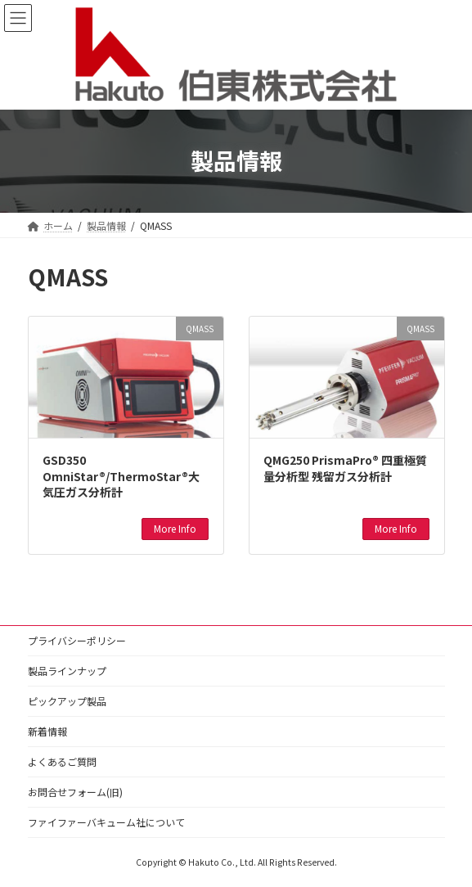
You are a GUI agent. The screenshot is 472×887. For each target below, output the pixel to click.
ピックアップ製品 (67, 701)
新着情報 (47, 731)
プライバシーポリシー (77, 640)
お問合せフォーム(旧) (75, 792)
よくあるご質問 (62, 761)
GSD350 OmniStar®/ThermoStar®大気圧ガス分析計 (121, 476)
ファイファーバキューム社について (106, 822)
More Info (175, 528)
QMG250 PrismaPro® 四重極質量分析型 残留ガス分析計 (345, 468)
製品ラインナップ (67, 671)
